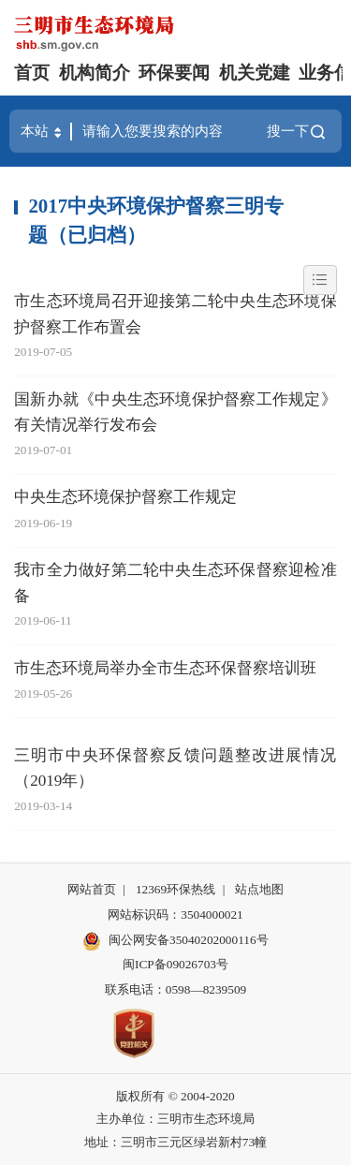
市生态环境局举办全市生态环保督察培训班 (165, 668)
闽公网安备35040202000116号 (175, 941)
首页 (32, 72)
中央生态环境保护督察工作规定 (125, 497)
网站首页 (91, 889)
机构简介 (94, 72)
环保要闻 (174, 72)
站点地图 (259, 889)
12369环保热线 (175, 889)
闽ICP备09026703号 (175, 964)
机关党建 (254, 72)
